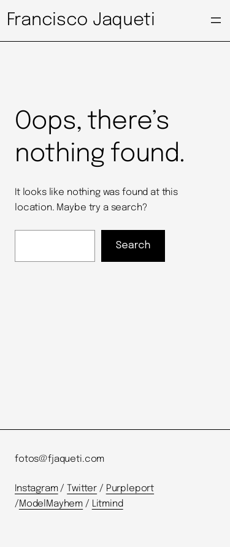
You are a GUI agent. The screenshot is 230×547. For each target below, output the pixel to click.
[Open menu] (216, 20)
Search (133, 245)
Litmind (107, 504)
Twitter (82, 489)
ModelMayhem (51, 504)
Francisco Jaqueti (81, 20)
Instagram (36, 489)
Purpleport (130, 489)
